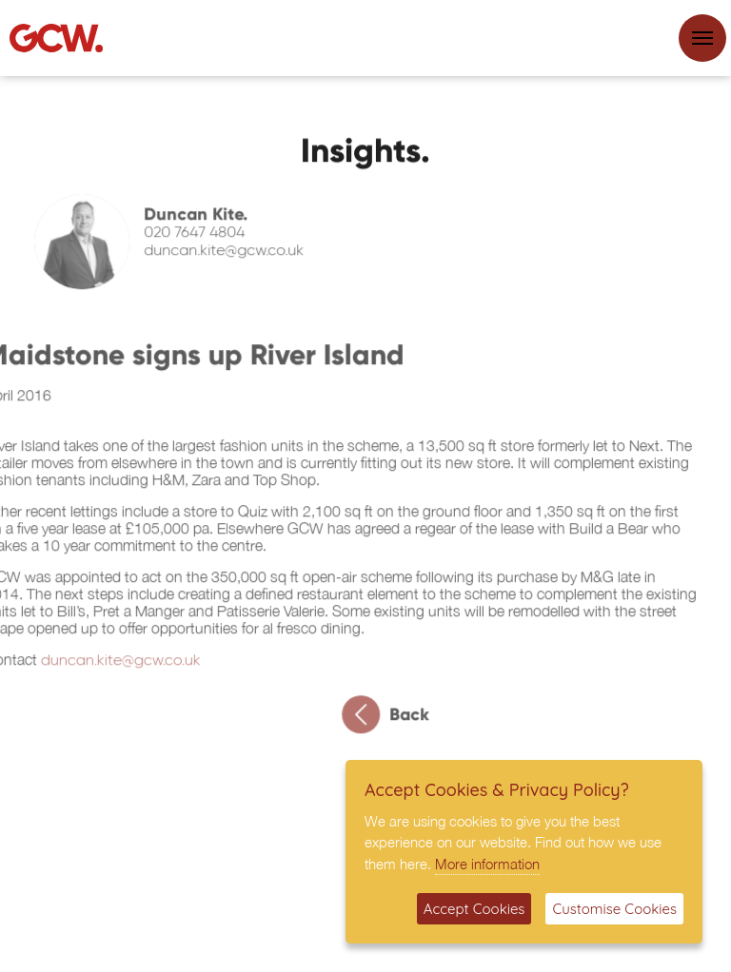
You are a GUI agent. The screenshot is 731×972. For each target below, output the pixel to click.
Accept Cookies (474, 909)
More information (487, 863)
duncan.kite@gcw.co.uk (230, 256)
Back (392, 720)
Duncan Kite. (202, 219)
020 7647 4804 (200, 238)
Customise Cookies (614, 909)
